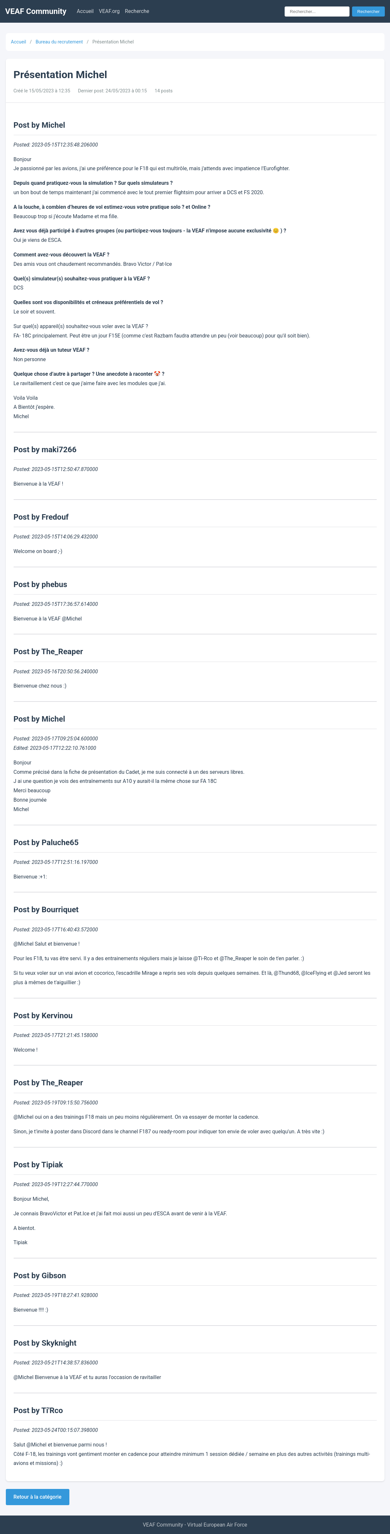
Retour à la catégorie (38, 1497)
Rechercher (368, 11)
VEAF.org (109, 11)
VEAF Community (35, 11)
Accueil (85, 11)
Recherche (137, 11)
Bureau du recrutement (59, 42)
